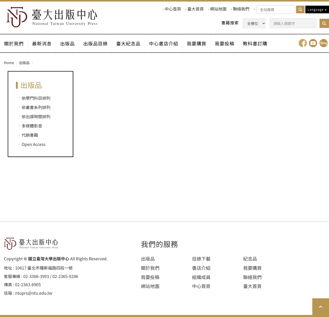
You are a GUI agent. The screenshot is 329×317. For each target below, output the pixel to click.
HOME (51, 17)
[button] (324, 23)
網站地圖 (218, 9)
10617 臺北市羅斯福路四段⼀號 (44, 268)
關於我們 (14, 43)
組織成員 (201, 277)
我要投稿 (224, 43)
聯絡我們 (241, 9)
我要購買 (196, 43)
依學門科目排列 (36, 98)
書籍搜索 (230, 23)
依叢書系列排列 (36, 107)
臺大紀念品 (128, 43)
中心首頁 (172, 9)
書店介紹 (201, 268)
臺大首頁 (195, 9)
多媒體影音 (32, 126)
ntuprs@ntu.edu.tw (33, 293)
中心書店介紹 (163, 43)
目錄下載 (201, 258)
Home (9, 62)
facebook (303, 43)
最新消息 (42, 43)
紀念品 (250, 258)
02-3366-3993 (36, 276)
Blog (323, 43)
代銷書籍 (30, 135)
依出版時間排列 (36, 116)
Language (317, 9)
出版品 (67, 43)
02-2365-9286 (65, 276)
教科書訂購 (255, 43)
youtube (313, 43)
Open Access (33, 144)
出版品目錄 (95, 43)
